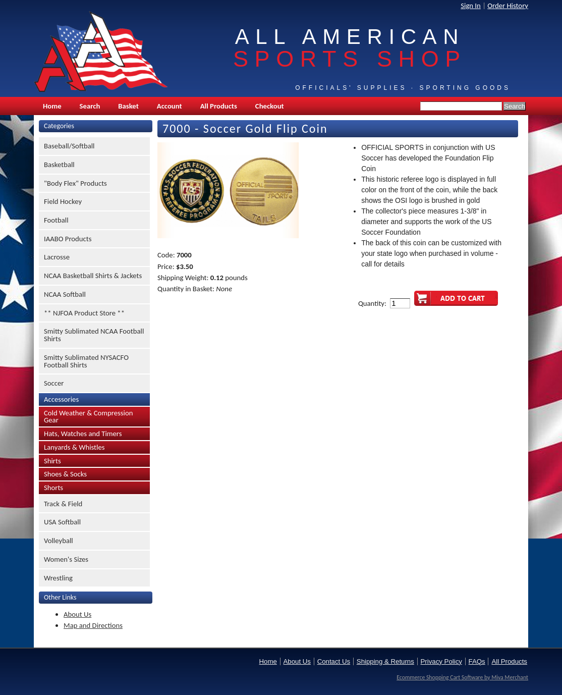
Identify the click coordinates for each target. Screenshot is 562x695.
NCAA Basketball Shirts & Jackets (93, 275)
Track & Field (63, 503)
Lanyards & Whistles (74, 447)
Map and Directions (93, 625)
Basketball (59, 164)
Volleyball (58, 540)
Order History (507, 5)
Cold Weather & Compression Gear (88, 416)
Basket (128, 106)
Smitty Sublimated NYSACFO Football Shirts (86, 361)
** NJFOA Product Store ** (84, 312)
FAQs (477, 661)
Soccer (54, 383)
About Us (77, 614)
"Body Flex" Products (75, 183)
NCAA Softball (65, 294)
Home (52, 106)
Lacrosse (57, 256)
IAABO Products (67, 238)
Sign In (471, 5)
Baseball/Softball (69, 145)
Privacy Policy (441, 661)
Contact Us (333, 661)
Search (90, 106)
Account (169, 106)
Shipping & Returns (385, 661)
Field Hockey (63, 201)
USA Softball (62, 521)
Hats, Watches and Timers (83, 433)
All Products (218, 106)
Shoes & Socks (65, 473)
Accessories (61, 399)
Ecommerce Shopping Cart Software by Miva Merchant (462, 677)
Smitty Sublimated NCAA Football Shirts (94, 335)
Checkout (269, 106)
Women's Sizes (66, 559)
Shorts (53, 487)
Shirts (52, 460)
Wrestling (58, 577)
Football (56, 220)
